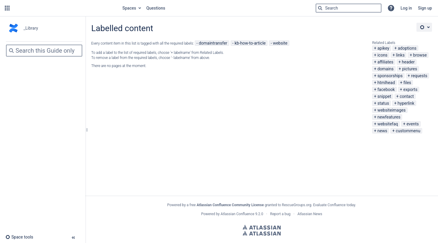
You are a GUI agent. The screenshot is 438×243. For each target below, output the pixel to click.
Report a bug (280, 214)
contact (407, 96)
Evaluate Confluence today (334, 205)
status (383, 103)
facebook (386, 89)
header (408, 62)
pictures (409, 68)
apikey (383, 48)
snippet (384, 96)
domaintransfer (213, 43)
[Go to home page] (65, 8)
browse (420, 55)
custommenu (408, 130)
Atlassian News (309, 214)
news (382, 130)
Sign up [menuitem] (425, 8)
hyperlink (406, 103)
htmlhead (386, 82)
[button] (7, 8)
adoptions (407, 48)
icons (382, 55)
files (407, 82)
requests (419, 75)
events (413, 124)
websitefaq (387, 124)
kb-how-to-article (250, 43)
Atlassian (262, 227)
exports (410, 89)
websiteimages (391, 110)
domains (385, 68)
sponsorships (389, 75)
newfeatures (388, 117)
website (280, 43)
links (400, 55)
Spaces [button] (129, 8)
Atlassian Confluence (237, 214)
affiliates (385, 62)
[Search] (320, 8)
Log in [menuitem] (406, 8)
